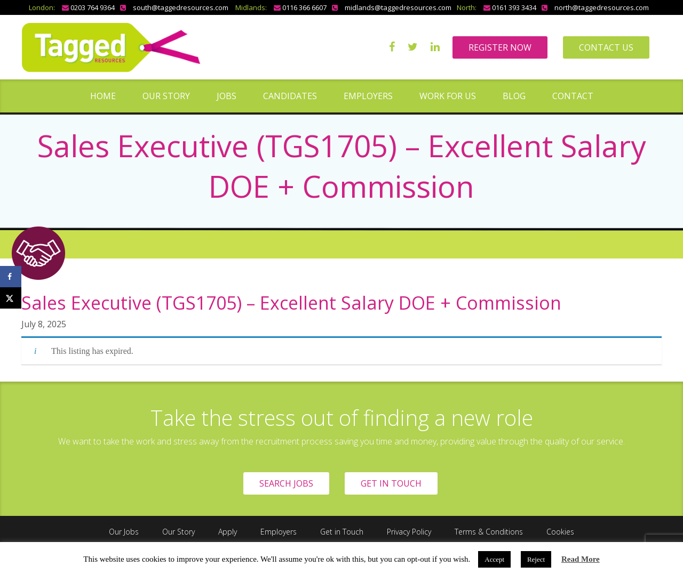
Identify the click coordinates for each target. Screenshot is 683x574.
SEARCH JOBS (286, 483)
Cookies (560, 532)
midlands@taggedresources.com (398, 7)
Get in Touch (341, 532)
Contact (572, 96)
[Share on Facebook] (10, 276)
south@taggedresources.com (180, 7)
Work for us (447, 96)
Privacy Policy (409, 532)
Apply (227, 532)
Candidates (290, 96)
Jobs (226, 96)
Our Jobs (124, 532)
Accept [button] (494, 559)
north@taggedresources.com (601, 7)
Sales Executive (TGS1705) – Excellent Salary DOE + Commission (291, 302)
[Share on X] (10, 298)
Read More (580, 559)
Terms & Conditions (489, 532)
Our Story (166, 96)
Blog (514, 96)
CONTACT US (606, 47)
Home (103, 96)
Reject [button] (536, 559)
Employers (368, 96)
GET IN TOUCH (391, 483)
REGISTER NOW (499, 47)
